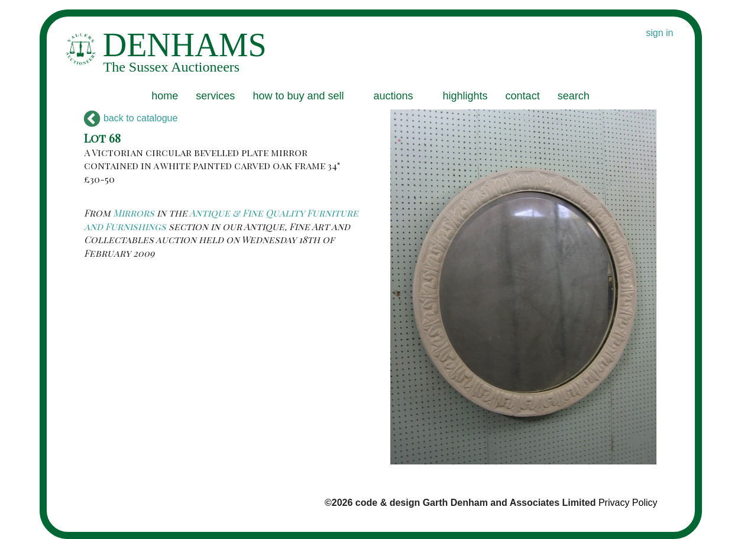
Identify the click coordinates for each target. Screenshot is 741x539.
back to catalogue (131, 118)
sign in (659, 33)
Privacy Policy (628, 503)
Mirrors (133, 212)
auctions (393, 96)
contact (523, 96)
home (164, 96)
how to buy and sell (298, 96)
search (574, 96)
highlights (465, 96)
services (215, 96)
